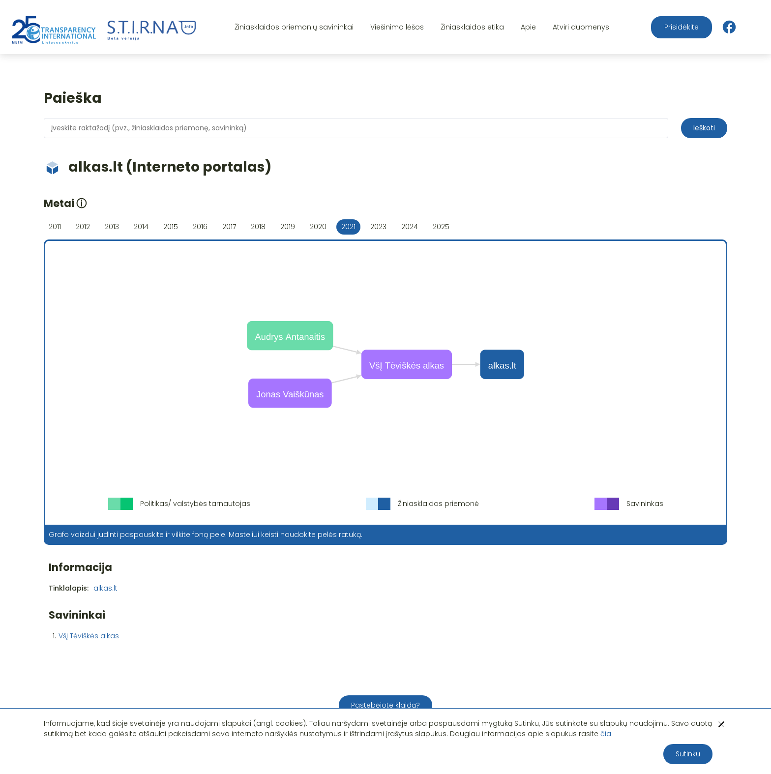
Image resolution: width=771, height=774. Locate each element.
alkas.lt (105, 588)
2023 (378, 227)
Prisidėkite (681, 27)
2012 (83, 227)
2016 (200, 227)
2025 (441, 227)
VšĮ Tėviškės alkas (89, 636)
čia (605, 734)
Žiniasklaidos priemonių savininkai (294, 27)
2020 (318, 227)
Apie (528, 27)
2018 (258, 227)
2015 (170, 227)
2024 (409, 227)
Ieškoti (704, 128)
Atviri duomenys (581, 27)
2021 (348, 227)
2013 (112, 227)
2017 (229, 227)
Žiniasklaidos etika (472, 27)
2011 (55, 227)
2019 (287, 227)
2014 (141, 227)
